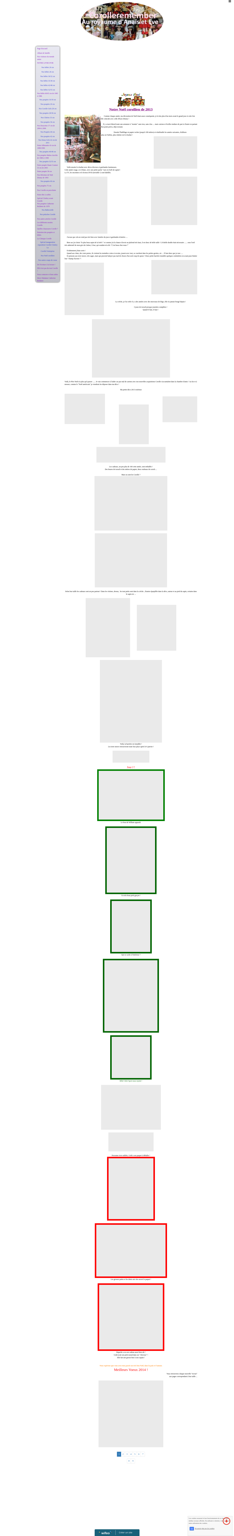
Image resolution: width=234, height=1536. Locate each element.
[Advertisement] (47, 343)
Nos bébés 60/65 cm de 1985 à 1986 (47, 94)
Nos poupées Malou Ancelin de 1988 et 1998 (47, 156)
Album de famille (43, 53)
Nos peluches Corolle (47, 214)
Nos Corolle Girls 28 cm (48, 109)
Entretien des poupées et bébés (46, 233)
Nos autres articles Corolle (46, 219)
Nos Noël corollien (47, 256)
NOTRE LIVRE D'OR (45, 63)
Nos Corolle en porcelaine (46, 190)
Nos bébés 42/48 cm (47, 85)
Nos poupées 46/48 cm (47, 152)
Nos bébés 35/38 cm (47, 81)
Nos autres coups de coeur (47, 260)
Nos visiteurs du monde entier (45, 58)
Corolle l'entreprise (48, 251)
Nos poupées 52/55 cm (47, 161)
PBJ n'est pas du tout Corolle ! (47, 269)
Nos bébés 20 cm (47, 67)
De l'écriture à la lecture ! (46, 265)
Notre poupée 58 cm (44, 171)
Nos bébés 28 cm (47, 72)
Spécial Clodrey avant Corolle (45, 199)
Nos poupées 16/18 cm (47, 100)
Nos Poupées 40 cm (48, 132)
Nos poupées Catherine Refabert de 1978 (45, 205)
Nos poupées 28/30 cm (47, 113)
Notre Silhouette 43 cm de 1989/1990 (46, 146)
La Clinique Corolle (44, 239)
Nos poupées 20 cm (48, 104)
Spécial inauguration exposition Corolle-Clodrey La (48, 245)
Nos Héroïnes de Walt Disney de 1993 (45, 176)
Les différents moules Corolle (45, 223)
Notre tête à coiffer (44, 195)
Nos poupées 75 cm (44, 186)
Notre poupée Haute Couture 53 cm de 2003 (47, 166)
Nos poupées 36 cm (48, 122)
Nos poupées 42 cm (48, 136)
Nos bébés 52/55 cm (47, 90)
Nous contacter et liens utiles (47, 274)
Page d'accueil (42, 49)
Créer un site (125, 1532)
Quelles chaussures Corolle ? (47, 229)
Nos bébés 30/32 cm (47, 76)
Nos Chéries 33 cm (48, 118)
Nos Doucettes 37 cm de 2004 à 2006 (46, 127)
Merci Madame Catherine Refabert (46, 279)
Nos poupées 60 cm (48, 181)
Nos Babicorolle (47, 210)
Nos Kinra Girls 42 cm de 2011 (47, 141)
